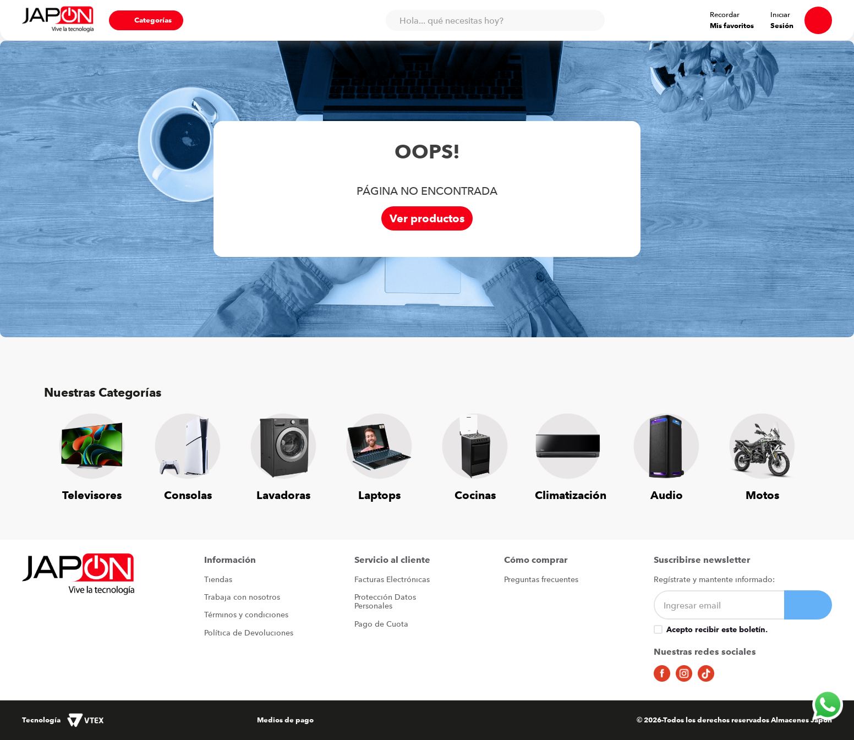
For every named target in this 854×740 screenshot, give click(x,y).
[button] (146, 20)
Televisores (92, 495)
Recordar (725, 14)
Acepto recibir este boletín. (717, 630)
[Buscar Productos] (591, 20)
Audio (666, 495)
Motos (762, 495)
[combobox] (495, 20)
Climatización (570, 495)
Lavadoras (283, 495)
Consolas (188, 495)
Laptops (379, 495)
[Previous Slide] (60, 451)
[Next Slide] (793, 451)
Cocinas (475, 495)
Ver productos (427, 219)
